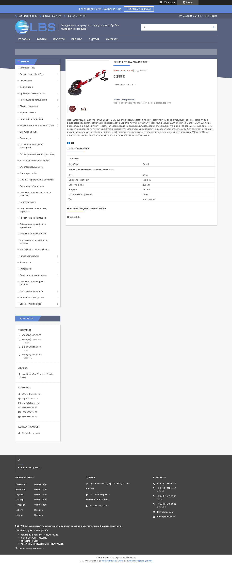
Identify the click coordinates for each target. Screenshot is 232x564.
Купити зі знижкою (139, 9)
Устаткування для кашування (34, 249)
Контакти (112, 39)
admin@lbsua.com (31, 403)
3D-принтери (26, 87)
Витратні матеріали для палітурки (37, 125)
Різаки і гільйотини (29, 106)
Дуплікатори (26, 80)
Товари (41, 39)
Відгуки (94, 39)
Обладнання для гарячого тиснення (33, 283)
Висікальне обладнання (32, 186)
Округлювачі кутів (29, 132)
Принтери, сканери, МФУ (32, 93)
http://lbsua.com (30, 398)
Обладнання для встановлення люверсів (35, 194)
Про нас (76, 39)
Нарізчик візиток (28, 112)
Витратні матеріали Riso (32, 74)
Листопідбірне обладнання (33, 99)
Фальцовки (25, 262)
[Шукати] (213, 27)
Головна (24, 39)
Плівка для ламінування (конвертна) (32, 146)
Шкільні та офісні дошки (32, 297)
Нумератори (26, 268)
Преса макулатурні (29, 256)
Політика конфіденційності (139, 561)
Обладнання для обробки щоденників (33, 226)
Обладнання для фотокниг (33, 233)
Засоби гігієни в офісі (30, 304)
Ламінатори (25, 138)
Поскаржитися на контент (112, 561)
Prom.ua (132, 558)
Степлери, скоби (28, 173)
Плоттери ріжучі (28, 202)
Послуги (58, 39)
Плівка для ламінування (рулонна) (37, 154)
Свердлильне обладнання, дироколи (33, 210)
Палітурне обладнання (31, 119)
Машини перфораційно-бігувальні (37, 179)
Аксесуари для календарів (33, 275)
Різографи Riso (27, 67)
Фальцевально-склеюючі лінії (34, 160)
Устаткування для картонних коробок (34, 241)
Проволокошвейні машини (33, 218)
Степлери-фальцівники (31, 167)
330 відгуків (169, 2)
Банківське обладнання (31, 291)
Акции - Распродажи (31, 467)
